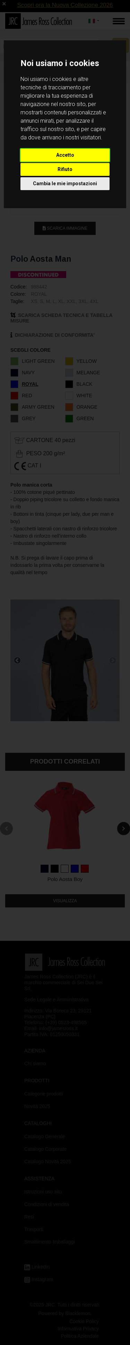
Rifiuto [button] (65, 169)
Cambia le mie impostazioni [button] (65, 183)
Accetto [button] (65, 155)
